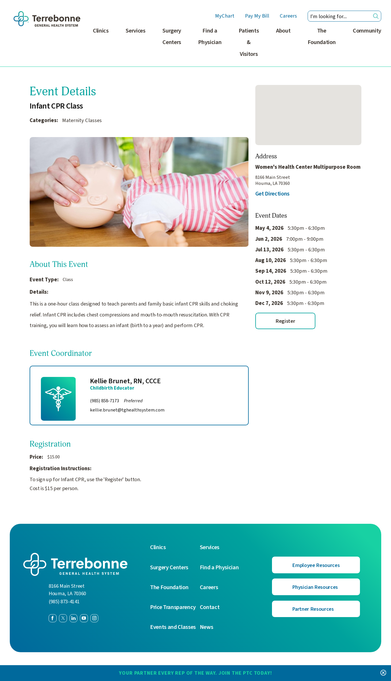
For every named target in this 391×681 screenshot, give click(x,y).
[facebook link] (53, 618)
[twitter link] (63, 618)
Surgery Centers (172, 36)
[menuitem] (101, 46)
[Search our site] (344, 16)
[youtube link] (84, 618)
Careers (288, 16)
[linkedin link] (74, 618)
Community (367, 30)
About (283, 30)
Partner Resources (313, 609)
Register (285, 321)
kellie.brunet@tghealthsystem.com (127, 410)
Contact (210, 607)
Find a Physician (210, 36)
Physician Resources (315, 587)
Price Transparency (173, 607)
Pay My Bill (257, 16)
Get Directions (272, 194)
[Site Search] (376, 16)
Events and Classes (173, 627)
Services (135, 30)
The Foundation (322, 36)
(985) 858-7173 (116, 401)
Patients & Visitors (249, 42)
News (206, 627)
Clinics (101, 30)
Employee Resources (316, 565)
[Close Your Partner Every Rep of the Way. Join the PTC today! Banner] (383, 672)
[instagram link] (94, 618)
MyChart (224, 16)
